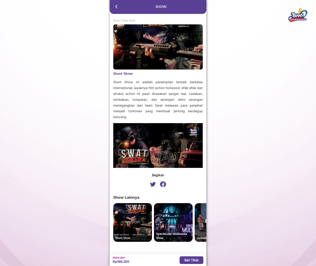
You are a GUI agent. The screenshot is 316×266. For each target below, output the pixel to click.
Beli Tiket (191, 260)
